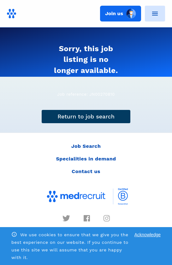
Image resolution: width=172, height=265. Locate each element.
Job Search (86, 146)
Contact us (86, 171)
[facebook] (87, 218)
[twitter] (66, 218)
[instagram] (107, 218)
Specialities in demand (86, 159)
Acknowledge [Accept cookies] (147, 234)
